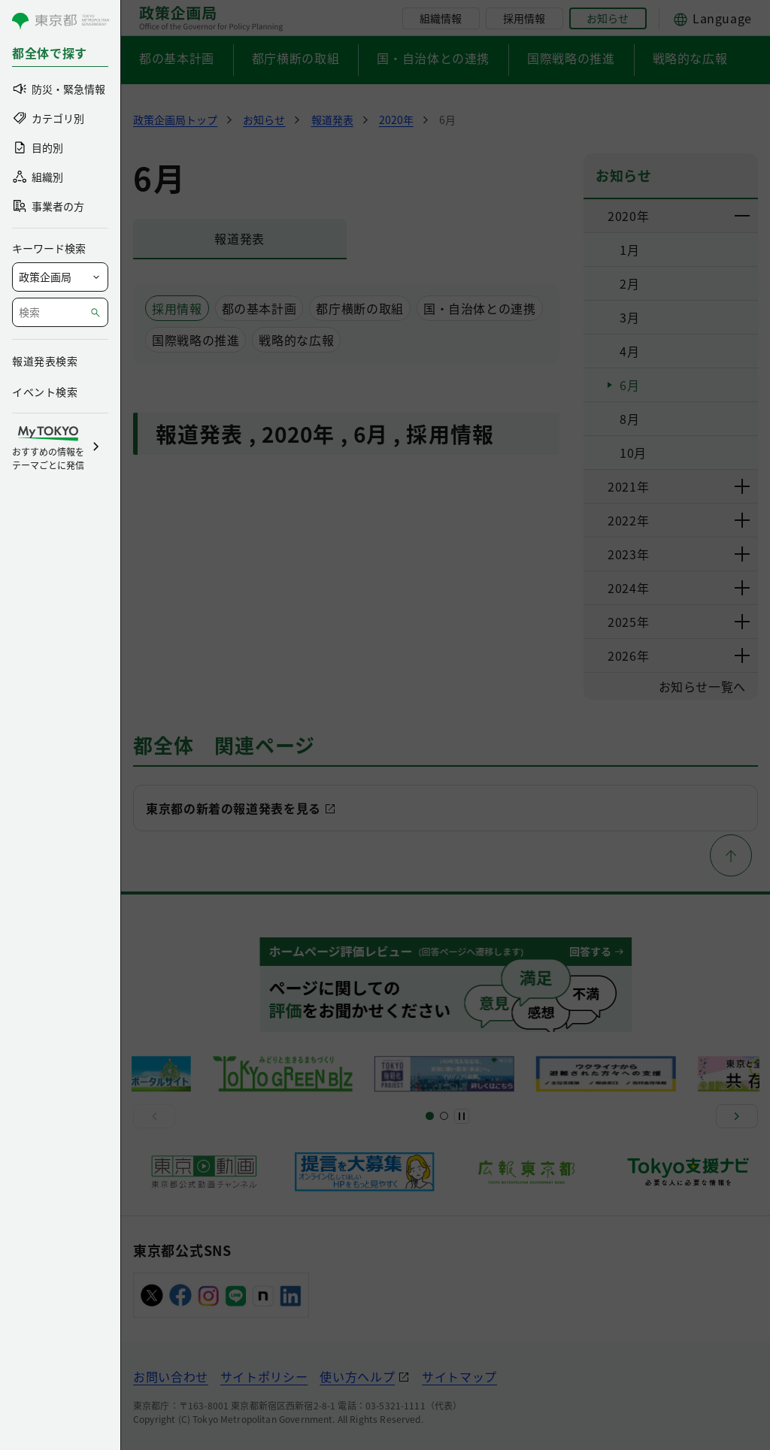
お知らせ (608, 18)
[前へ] (154, 1116)
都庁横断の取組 (295, 58)
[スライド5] (444, 1116)
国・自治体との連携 (433, 58)
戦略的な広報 (690, 58)
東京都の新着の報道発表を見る (233, 808)
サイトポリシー (264, 1376)
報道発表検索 (44, 360)
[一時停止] (461, 1116)
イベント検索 (44, 391)
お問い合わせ (170, 1376)
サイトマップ (459, 1376)
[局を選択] (60, 277)
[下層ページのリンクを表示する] (743, 216)
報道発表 (239, 238)
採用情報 (524, 18)
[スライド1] (430, 1116)
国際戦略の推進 (570, 58)
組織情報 (441, 18)
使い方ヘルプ (357, 1376)
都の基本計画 (176, 58)
